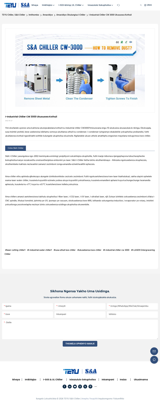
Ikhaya (16, 379)
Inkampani (108, 379)
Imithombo (34, 15)
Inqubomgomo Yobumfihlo (111, 399)
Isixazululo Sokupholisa (82, 379)
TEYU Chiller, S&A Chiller (13, 15)
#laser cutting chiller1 (15, 250)
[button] (119, 5)
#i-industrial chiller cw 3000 (116, 250)
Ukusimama (141, 379)
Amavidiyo (48, 15)
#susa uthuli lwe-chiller (65, 250)
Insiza (123, 379)
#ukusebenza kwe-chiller (89, 250)
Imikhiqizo (30, 379)
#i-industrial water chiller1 (39, 250)
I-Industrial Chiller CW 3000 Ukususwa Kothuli (110, 15)
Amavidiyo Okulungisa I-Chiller (70, 15)
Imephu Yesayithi (90, 399)
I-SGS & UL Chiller (53, 379)
